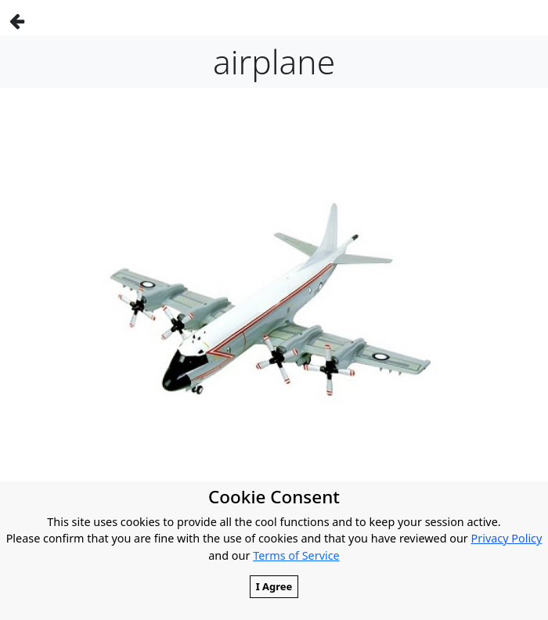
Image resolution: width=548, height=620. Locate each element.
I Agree (274, 586)
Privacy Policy (507, 538)
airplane (274, 61)
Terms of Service (296, 555)
